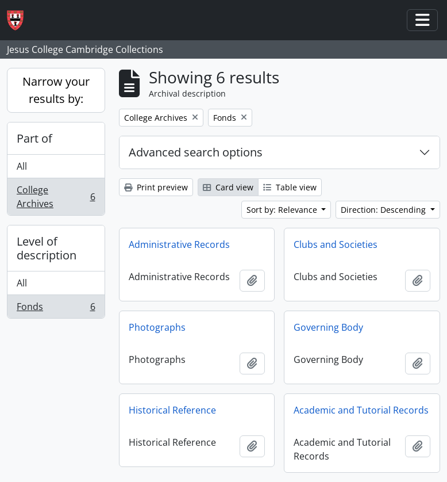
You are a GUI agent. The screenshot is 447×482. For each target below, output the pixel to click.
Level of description (46, 248)
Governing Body (328, 327)
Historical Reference (172, 410)
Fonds (55, 309)
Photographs (157, 327)
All (22, 166)
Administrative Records (179, 244)
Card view (228, 187)
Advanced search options (196, 152)
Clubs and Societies (335, 244)
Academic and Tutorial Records (361, 410)
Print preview (156, 187)
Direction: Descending (384, 209)
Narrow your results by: (56, 90)
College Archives (55, 196)
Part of (34, 138)
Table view (290, 187)
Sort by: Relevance (282, 209)
